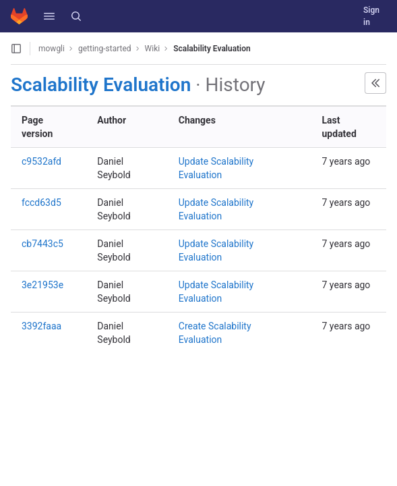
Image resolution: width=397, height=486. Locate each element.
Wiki (152, 48)
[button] (49, 16)
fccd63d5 (41, 202)
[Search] (76, 16)
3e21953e (42, 284)
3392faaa (41, 326)
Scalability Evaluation (212, 48)
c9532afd (41, 161)
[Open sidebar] (16, 48)
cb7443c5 (42, 243)
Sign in (371, 16)
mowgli (51, 48)
